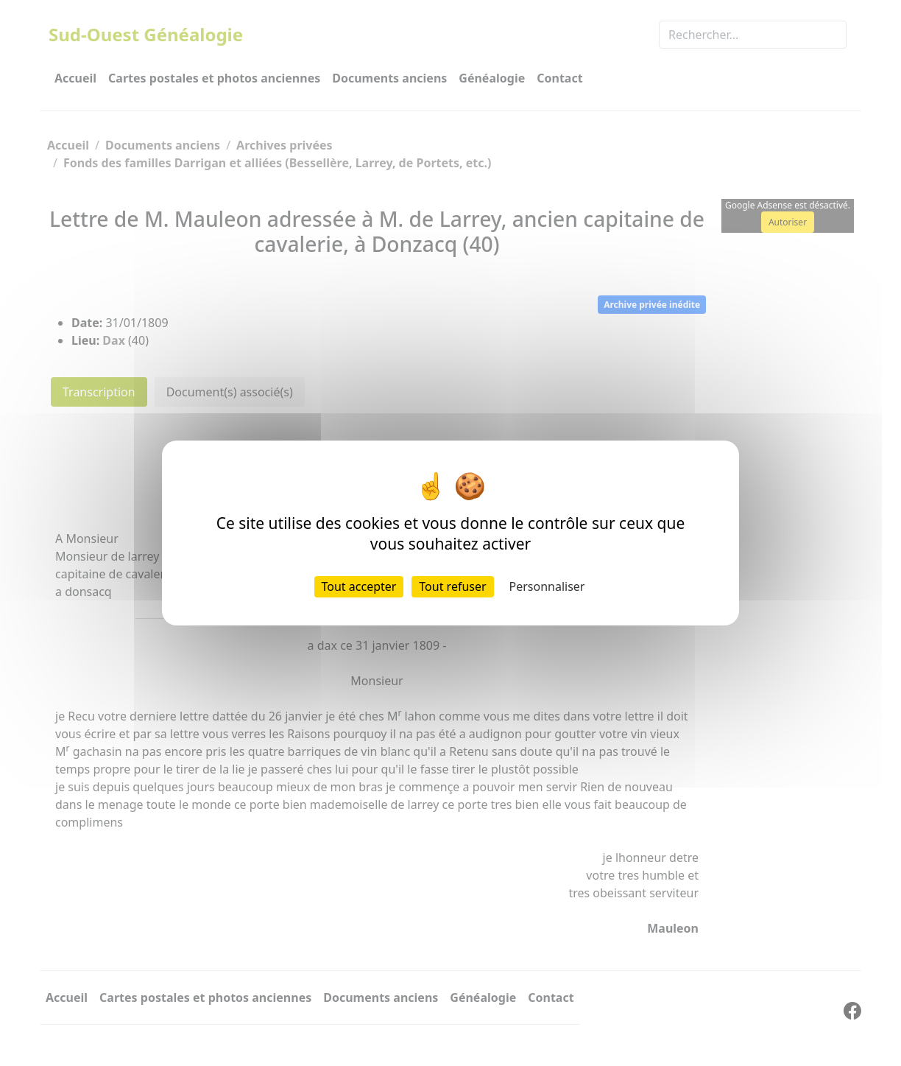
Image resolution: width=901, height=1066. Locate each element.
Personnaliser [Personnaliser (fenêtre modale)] (547, 586)
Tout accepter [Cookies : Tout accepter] (359, 586)
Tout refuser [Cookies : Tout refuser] (452, 586)
